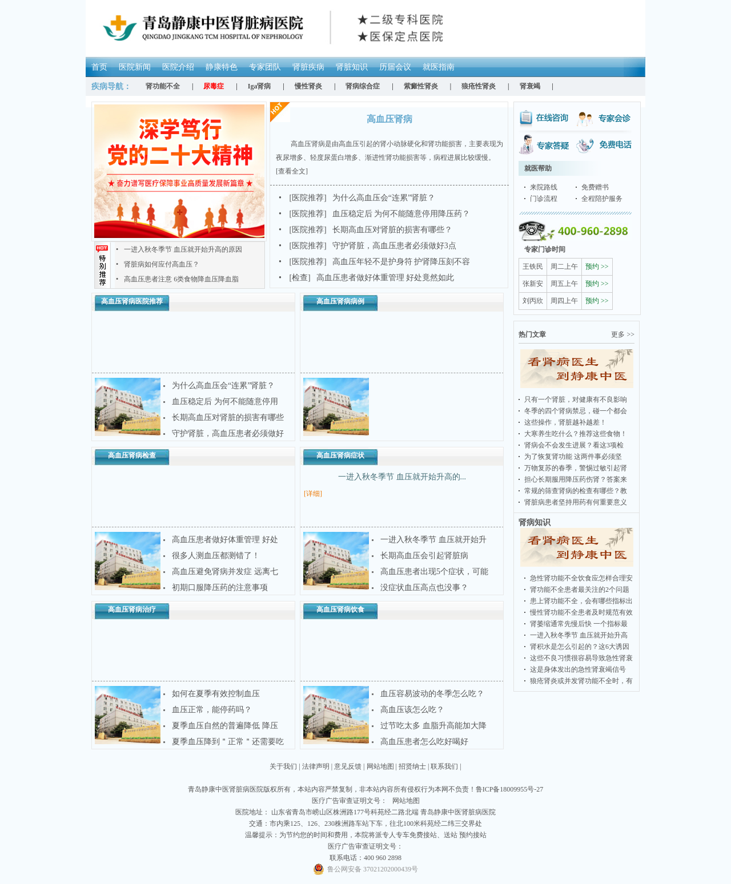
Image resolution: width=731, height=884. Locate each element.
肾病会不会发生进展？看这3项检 (574, 445)
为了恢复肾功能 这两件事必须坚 (573, 457)
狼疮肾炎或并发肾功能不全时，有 (581, 681)
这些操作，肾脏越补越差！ (565, 422)
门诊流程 (543, 199)
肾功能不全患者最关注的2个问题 (579, 590)
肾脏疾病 (308, 67)
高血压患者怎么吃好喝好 (424, 741)
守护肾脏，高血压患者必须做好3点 (367, 245)
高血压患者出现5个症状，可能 (434, 571)
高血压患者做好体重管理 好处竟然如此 (366, 277)
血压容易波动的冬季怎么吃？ (432, 693)
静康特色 (222, 67)
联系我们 (444, 766)
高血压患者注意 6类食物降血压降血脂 (177, 279)
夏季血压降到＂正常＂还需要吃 (228, 741)
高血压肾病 (389, 119)
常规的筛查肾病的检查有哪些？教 (575, 491)
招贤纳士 (412, 766)
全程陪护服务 (601, 199)
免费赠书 (595, 187)
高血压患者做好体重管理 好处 (225, 539)
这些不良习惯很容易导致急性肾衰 (581, 658)
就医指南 (439, 67)
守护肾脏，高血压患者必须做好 (228, 433)
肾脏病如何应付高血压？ (157, 264)
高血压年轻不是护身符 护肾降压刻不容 (374, 261)
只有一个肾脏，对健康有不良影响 (575, 399)
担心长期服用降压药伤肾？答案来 (575, 479)
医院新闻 (135, 67)
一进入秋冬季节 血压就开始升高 (579, 635)
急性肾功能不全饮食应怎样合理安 (581, 578)
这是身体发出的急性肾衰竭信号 (578, 669)
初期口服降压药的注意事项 (220, 587)
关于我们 (283, 766)
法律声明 (316, 766)
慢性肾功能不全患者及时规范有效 (581, 612)
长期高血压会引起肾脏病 (424, 555)
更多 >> (622, 334)
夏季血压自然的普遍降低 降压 (225, 725)
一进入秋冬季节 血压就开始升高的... (402, 477)
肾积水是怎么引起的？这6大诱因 (579, 647)
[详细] (313, 494)
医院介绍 (178, 67)
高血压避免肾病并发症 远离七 (225, 571)
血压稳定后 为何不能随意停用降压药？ (374, 213)
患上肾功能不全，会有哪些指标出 (581, 601)
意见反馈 (348, 766)
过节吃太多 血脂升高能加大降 (433, 725)
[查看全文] (292, 171)
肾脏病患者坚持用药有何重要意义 (575, 502)
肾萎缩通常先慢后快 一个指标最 (579, 624)
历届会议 (395, 67)
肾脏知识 (352, 67)
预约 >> (597, 267)
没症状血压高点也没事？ (424, 587)
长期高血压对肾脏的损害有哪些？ (365, 229)
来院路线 (543, 187)
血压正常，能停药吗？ (212, 709)
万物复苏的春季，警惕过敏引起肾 (575, 468)
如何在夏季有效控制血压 (216, 693)
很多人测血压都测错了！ (216, 555)
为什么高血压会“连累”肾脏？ (357, 197)
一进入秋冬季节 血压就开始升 (433, 539)
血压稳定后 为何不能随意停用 (225, 401)
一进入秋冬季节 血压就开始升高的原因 (179, 249)
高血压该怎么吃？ (412, 709)
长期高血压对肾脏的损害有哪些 (228, 417)
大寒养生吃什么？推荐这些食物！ (575, 434)
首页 (99, 67)
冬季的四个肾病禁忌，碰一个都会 (575, 411)
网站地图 (380, 766)
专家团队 (265, 67)
